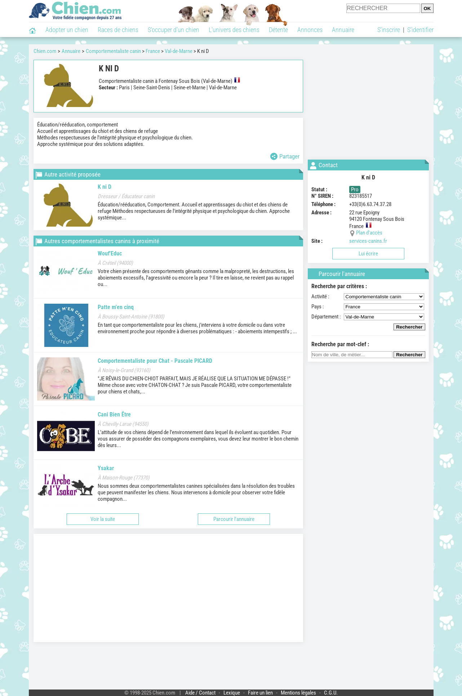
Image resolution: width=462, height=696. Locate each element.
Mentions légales (298, 693)
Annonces (310, 30)
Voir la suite (102, 519)
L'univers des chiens (234, 30)
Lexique (231, 693)
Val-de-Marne (178, 51)
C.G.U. (331, 693)
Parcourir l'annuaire (233, 519)
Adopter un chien (66, 30)
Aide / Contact (200, 693)
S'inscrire (388, 30)
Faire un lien (260, 693)
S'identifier (420, 30)
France (153, 51)
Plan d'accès (369, 232)
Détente (278, 30)
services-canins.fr (368, 241)
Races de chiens (118, 30)
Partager (284, 156)
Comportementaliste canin (113, 51)
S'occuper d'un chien (173, 30)
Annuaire (343, 30)
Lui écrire (368, 253)
